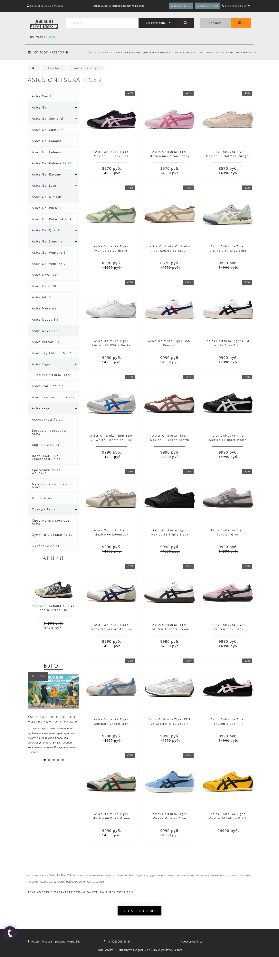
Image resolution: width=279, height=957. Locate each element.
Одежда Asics (43, 509)
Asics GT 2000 (44, 286)
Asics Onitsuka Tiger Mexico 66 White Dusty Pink (111, 345)
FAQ (200, 52)
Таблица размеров (124, 52)
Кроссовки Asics (96, 52)
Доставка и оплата (153, 52)
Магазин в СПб (246, 52)
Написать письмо (207, 5)
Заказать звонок (181, 5)
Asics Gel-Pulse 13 (48, 208)
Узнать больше (139, 911)
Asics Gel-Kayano (46, 174)
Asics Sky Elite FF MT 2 (51, 353)
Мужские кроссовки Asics (49, 485)
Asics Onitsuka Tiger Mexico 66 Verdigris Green (111, 250)
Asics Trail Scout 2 (47, 386)
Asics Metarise (44, 308)
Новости (212, 52)
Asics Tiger (41, 364)
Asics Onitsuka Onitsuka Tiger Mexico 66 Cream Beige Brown (169, 250)
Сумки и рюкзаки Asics (52, 534)
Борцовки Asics (45, 445)
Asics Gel (40, 107)
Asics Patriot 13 (45, 342)
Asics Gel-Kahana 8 (48, 152)
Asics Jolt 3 (41, 297)
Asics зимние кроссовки (53, 397)
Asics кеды (41, 408)
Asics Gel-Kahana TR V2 (52, 163)
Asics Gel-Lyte (44, 185)
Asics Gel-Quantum (48, 230)
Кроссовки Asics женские (46, 471)
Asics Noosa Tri (45, 319)
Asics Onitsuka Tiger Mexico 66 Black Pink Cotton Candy (111, 156)
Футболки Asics (45, 546)
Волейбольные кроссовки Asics (46, 457)
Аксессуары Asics (47, 419)
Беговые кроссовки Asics (49, 432)
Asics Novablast (45, 331)
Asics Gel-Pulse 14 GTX (52, 219)
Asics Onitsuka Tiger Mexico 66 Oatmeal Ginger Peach (228, 156)
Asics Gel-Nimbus (47, 197)
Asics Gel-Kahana (46, 141)
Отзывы (227, 52)
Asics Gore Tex (44, 275)
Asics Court (41, 96)
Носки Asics (42, 498)
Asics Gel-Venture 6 (49, 252)
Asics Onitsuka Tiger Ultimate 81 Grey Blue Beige (227, 250)
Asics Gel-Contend (47, 118)
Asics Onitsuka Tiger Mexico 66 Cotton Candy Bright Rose (169, 156)
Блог (53, 665)
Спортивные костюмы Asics (51, 521)
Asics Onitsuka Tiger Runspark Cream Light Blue (111, 723)
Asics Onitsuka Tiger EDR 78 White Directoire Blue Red (111, 440)
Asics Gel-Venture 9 (49, 264)
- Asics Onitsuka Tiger (52, 375)
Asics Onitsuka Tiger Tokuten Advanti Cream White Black (169, 629)
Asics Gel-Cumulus (48, 130)
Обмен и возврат (182, 52)
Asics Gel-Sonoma (47, 241)
